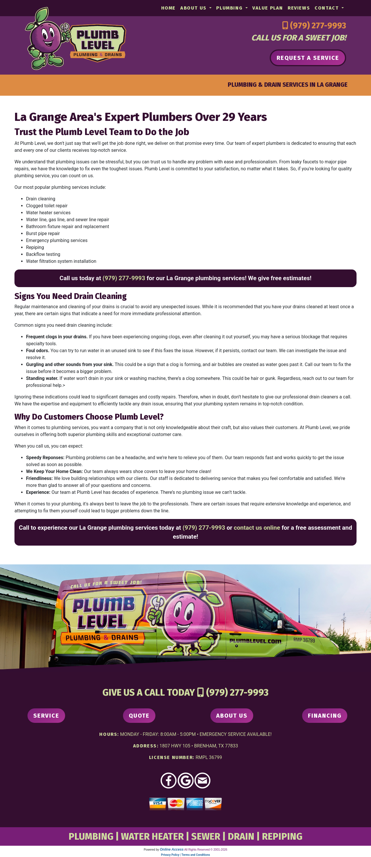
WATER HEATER (152, 836)
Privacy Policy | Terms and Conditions (185, 854)
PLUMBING (91, 836)
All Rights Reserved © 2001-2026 (205, 849)
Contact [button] (327, 8)
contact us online (257, 527)
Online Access (171, 849)
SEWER (205, 836)
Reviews (299, 8)
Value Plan (267, 8)
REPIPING (282, 836)
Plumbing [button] (230, 8)
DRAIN (241, 836)
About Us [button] (194, 8)
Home (168, 8)
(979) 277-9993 (318, 25)
